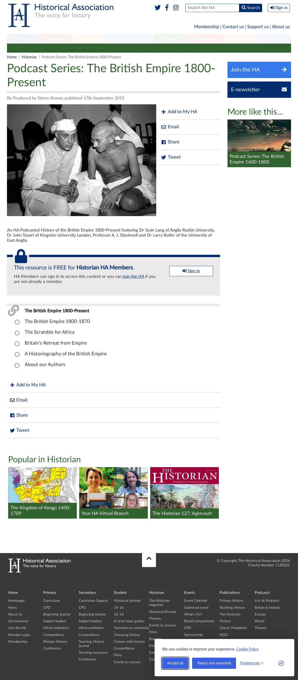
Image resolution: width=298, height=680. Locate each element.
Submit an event (225, 48)
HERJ (224, 635)
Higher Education (128, 38)
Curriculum (51, 600)
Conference (255, 48)
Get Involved (18, 621)
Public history (194, 48)
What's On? (193, 614)
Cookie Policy (247, 649)
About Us (15, 614)
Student (87, 38)
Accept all (175, 663)
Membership (206, 27)
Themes (97, 48)
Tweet (171, 157)
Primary (21, 38)
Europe (260, 614)
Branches (274, 38)
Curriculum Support (93, 600)
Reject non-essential (214, 663)
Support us (258, 27)
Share (170, 142)
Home (12, 57)
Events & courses (124, 48)
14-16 (119, 607)
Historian (169, 38)
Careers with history (129, 641)
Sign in (191, 271)
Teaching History (232, 607)
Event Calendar (195, 600)
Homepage (16, 600)
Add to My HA (179, 111)
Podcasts (242, 38)
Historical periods (127, 600)
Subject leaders (54, 621)
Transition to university (131, 628)
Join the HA (133, 277)
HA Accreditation (56, 628)
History (225, 621)
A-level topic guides (129, 621)
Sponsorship (193, 635)
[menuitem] (22, 39)
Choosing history (127, 635)
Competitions (53, 635)
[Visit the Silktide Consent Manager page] (281, 663)
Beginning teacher (57, 614)
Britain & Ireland (267, 607)
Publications (205, 38)
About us (281, 27)
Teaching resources (93, 652)
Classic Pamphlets (233, 628)
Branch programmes (199, 621)
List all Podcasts (267, 600)
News (12, 607)
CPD (46, 607)
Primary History (55, 641)
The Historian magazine (28, 48)
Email (170, 127)
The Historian (230, 614)
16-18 (119, 614)
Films (149, 48)
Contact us (233, 27)
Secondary (54, 38)
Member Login (19, 635)
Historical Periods (69, 48)
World (259, 621)
